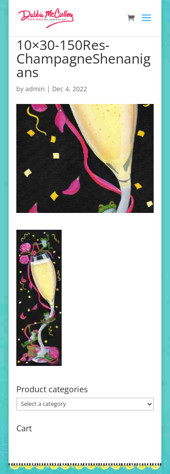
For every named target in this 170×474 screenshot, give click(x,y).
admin (35, 88)
